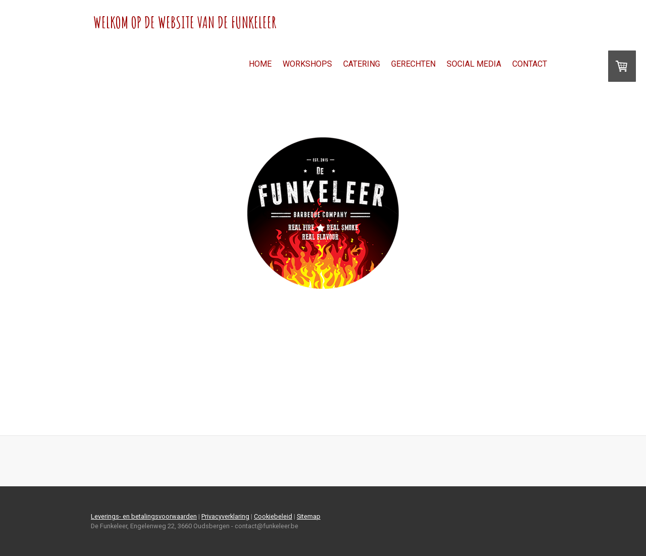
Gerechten (413, 64)
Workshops (307, 64)
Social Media (474, 64)
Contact (529, 64)
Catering (361, 64)
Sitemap (308, 516)
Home (260, 64)
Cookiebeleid (273, 516)
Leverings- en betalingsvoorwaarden (144, 516)
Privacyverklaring (225, 516)
